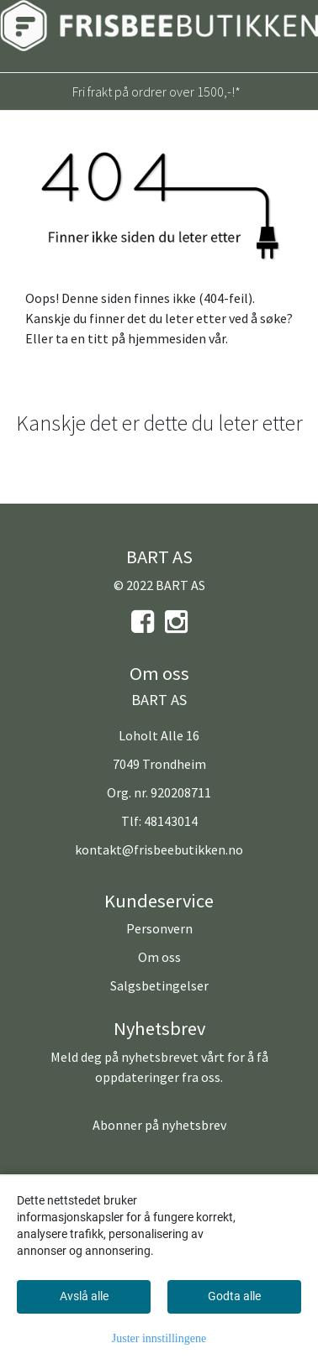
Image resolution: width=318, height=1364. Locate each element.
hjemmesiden (167, 338)
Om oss (159, 957)
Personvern (159, 928)
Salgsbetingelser (159, 985)
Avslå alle (84, 1296)
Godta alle (234, 1296)
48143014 (171, 821)
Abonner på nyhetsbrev (159, 1124)
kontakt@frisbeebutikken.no (159, 849)
